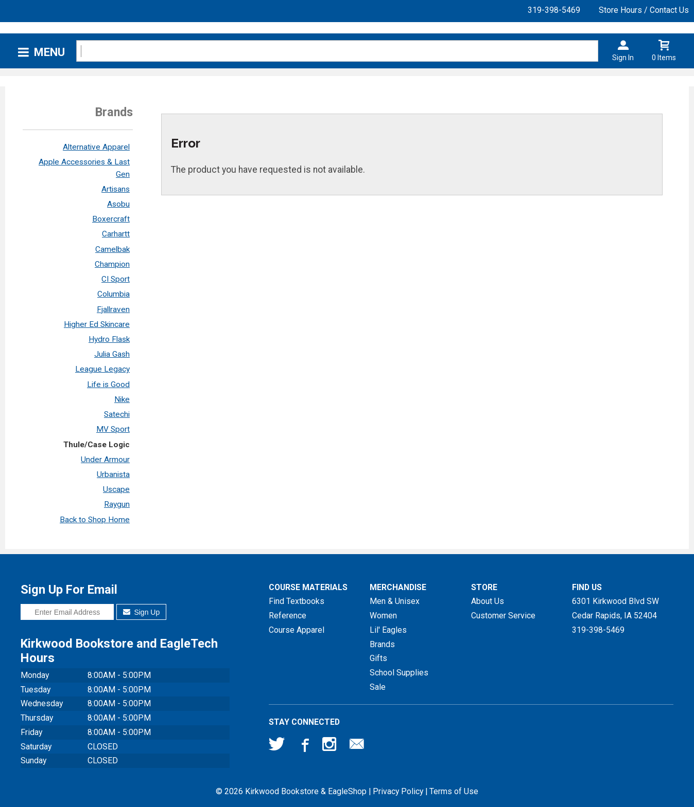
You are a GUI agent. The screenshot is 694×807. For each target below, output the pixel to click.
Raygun (117, 504)
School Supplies (399, 672)
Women (383, 615)
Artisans (115, 189)
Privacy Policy (398, 791)
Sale (378, 687)
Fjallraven (113, 309)
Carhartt (116, 234)
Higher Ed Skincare (97, 324)
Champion (112, 264)
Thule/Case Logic (96, 444)
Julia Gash (112, 354)
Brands (382, 644)
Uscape (116, 489)
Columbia (113, 294)
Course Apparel (296, 630)
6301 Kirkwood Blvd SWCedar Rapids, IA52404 (615, 608)
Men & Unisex (395, 601)
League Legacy (102, 369)
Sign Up (141, 612)
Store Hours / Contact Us (644, 10)
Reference (287, 615)
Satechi (117, 414)
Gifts (378, 658)
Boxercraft (111, 219)
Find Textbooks (296, 601)
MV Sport (113, 429)
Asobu (118, 204)
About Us (487, 601)
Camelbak (112, 249)
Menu (49, 52)
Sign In (623, 57)
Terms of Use (453, 791)
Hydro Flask (109, 339)
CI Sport (115, 279)
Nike (122, 399)
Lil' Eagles (388, 630)
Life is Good (108, 384)
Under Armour (105, 459)
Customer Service (503, 615)
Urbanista (113, 474)
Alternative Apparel (96, 147)
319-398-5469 (554, 10)
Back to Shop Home (95, 519)
